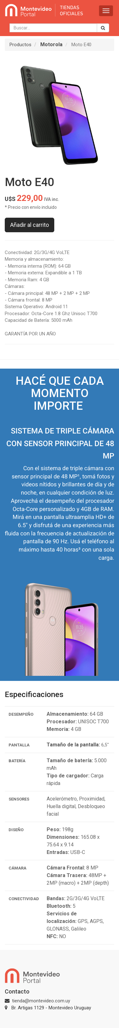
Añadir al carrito (29, 224)
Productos (20, 44)
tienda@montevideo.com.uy (41, 1001)
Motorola (51, 44)
